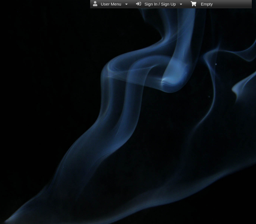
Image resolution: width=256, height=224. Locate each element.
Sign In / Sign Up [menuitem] (159, 4)
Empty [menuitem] (202, 3)
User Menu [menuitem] (110, 4)
